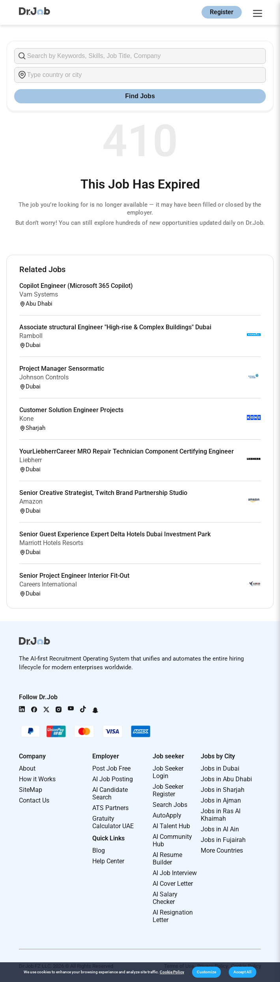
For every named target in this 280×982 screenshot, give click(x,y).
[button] (206, 972)
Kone (26, 418)
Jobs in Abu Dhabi (226, 779)
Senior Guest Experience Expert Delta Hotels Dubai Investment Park (115, 534)
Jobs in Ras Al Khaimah (221, 814)
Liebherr (30, 460)
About (27, 768)
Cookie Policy (172, 972)
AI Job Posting (112, 779)
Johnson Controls (44, 377)
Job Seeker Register (168, 790)
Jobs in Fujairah (223, 840)
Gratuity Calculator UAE (113, 822)
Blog (98, 850)
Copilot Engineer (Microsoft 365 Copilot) (76, 285)
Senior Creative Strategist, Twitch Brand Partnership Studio (103, 493)
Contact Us (34, 800)
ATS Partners (110, 808)
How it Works (37, 779)
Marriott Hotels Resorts (51, 543)
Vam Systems (38, 294)
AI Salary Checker (165, 898)
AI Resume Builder (167, 858)
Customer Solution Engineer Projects (71, 410)
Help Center (108, 861)
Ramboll (31, 336)
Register (221, 12)
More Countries (222, 850)
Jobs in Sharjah (223, 789)
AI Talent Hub (171, 826)
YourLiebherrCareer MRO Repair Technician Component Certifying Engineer (126, 451)
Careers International (48, 584)
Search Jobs (170, 804)
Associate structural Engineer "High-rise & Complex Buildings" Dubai (115, 327)
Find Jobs (140, 96)
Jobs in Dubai (220, 768)
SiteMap (30, 789)
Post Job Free (111, 768)
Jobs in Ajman (221, 800)
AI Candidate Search (110, 793)
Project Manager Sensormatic (61, 368)
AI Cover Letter (173, 883)
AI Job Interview (175, 873)
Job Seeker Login (168, 772)
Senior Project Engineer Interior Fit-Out (74, 575)
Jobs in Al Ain (220, 829)
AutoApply (167, 815)
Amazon (31, 501)
